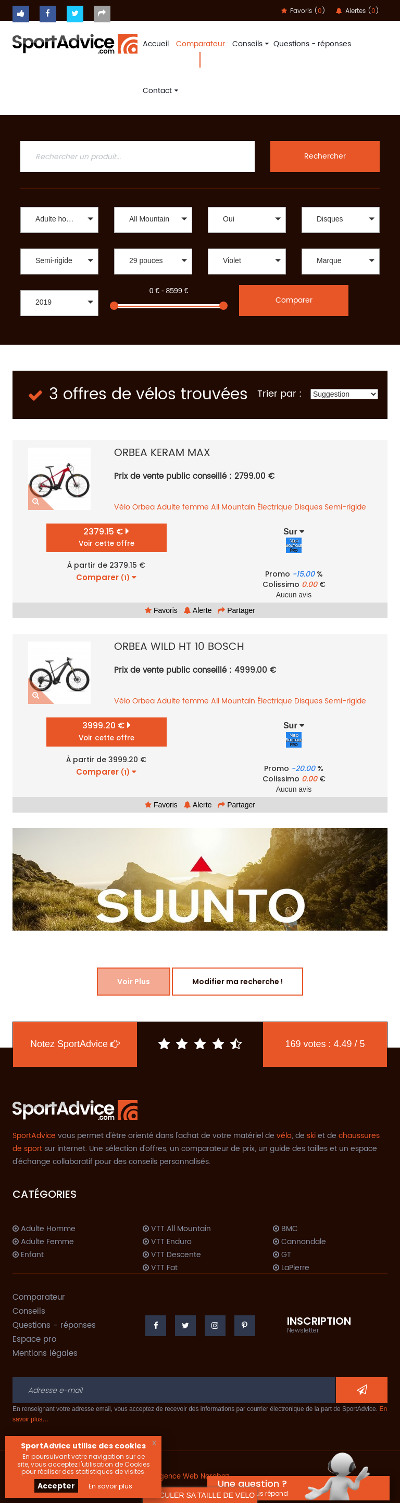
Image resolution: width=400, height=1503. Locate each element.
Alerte (198, 610)
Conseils (249, 44)
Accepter (56, 1486)
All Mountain (233, 507)
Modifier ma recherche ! (237, 981)
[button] (59, 220)
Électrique (274, 507)
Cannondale (299, 1242)
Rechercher (325, 156)
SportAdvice (34, 1136)
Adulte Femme (43, 1242)
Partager (236, 610)
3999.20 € (106, 731)
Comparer (294, 300)
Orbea (143, 507)
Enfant (28, 1255)
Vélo (122, 507)
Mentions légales (45, 1353)
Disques (308, 507)
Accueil (156, 44)
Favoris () (303, 11)
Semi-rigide (345, 507)
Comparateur (200, 44)
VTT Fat (160, 1268)
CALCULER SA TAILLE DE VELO (200, 1495)
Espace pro (34, 1339)
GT (282, 1255)
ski (311, 1136)
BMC (285, 1229)
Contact (159, 91)
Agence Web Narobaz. (193, 1476)
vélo (284, 1136)
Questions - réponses (312, 44)
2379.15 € (106, 537)
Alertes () (357, 11)
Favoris (161, 610)
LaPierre (291, 1268)
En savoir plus (110, 1486)
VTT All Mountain (177, 1229)
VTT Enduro (167, 1242)
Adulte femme (183, 507)
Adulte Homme (44, 1229)
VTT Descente (172, 1255)
